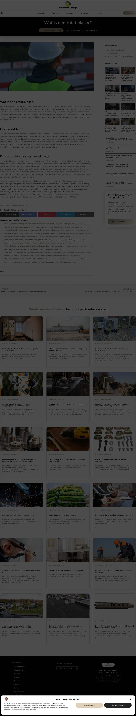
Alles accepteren (89, 705)
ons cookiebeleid (16, 709)
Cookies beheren (118, 705)
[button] (130, 699)
